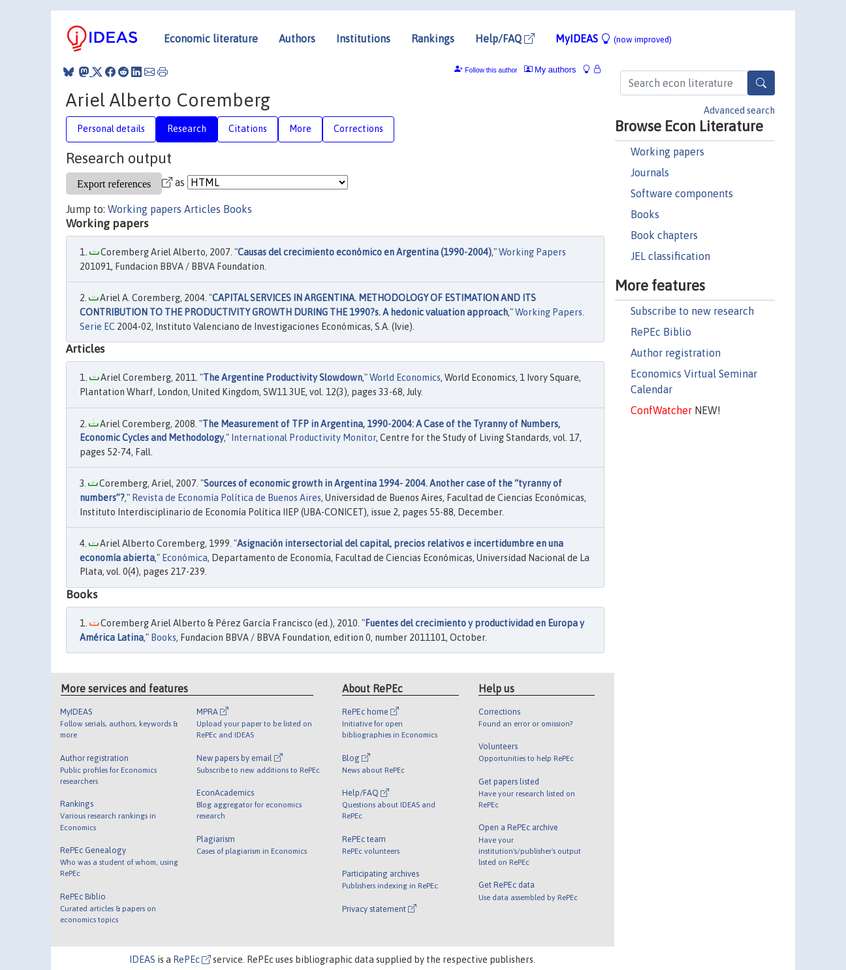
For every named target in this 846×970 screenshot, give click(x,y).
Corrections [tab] (358, 128)
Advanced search (739, 110)
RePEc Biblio (661, 332)
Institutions (363, 38)
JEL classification (670, 256)
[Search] (761, 83)
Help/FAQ (505, 38)
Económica (185, 558)
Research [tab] (186, 128)
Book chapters (664, 235)
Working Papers (532, 252)
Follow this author (491, 70)
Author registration (676, 353)
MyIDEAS (614, 38)
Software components (682, 193)
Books (645, 214)
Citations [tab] (247, 128)
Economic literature (211, 38)
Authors (297, 38)
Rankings (432, 38)
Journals (650, 172)
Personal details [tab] (111, 128)
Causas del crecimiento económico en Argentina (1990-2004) (365, 252)
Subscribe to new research (692, 311)
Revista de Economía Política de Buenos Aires (226, 498)
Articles (202, 209)
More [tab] (300, 128)
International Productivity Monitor (303, 437)
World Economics (405, 377)
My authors (550, 69)
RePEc (192, 959)
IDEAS (142, 959)
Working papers (667, 151)
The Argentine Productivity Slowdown (282, 377)
